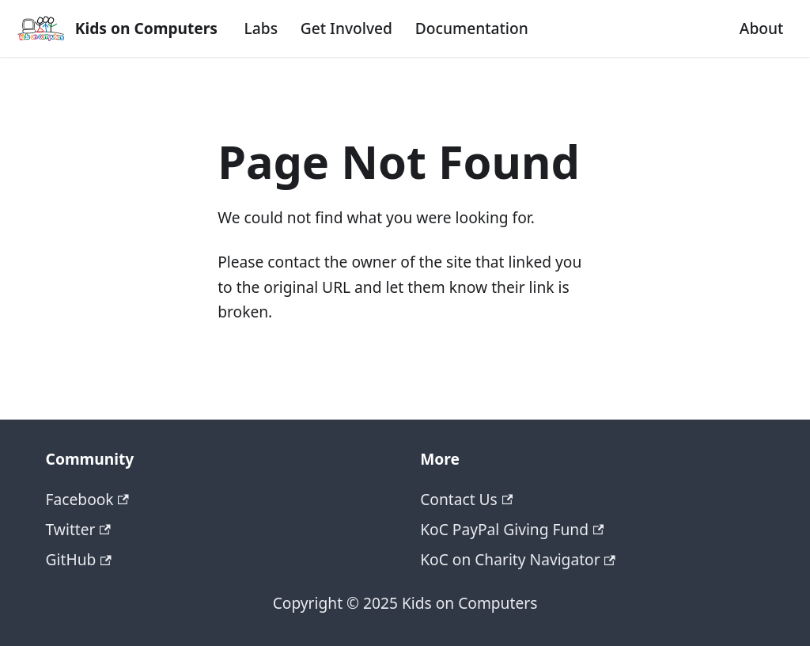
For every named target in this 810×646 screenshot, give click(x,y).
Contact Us (466, 499)
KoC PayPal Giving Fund (512, 529)
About (762, 28)
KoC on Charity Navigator (517, 559)
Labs (261, 28)
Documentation (471, 28)
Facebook (87, 499)
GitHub (79, 559)
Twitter (78, 529)
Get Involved (346, 28)
